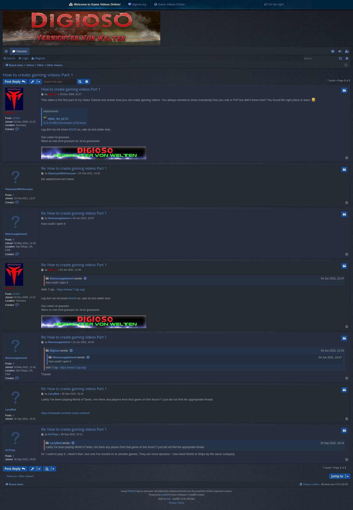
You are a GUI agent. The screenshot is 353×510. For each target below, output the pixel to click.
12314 (16, 118)
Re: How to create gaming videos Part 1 (74, 168)
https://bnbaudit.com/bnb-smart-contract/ (65, 413)
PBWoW (131, 491)
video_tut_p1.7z (58, 118)
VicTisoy (10, 450)
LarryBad (10, 409)
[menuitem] (137, 4)
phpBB (164, 495)
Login (25, 58)
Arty (169, 499)
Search (11, 58)
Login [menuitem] (340, 52)
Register (40, 58)
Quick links (7, 52)
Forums (21, 51)
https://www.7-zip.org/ (71, 289)
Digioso (9, 112)
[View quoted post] (85, 279)
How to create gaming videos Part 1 (38, 75)
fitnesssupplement (16, 234)
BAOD (73, 129)
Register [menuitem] (347, 52)
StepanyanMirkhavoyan (19, 189)
